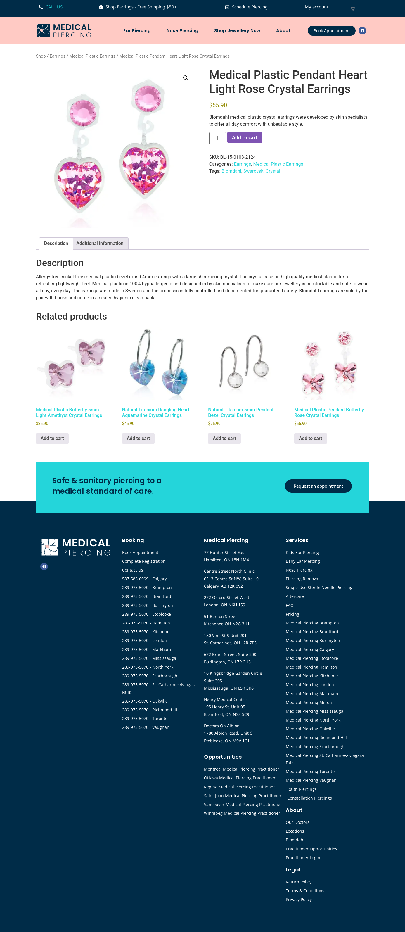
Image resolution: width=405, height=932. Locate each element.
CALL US (54, 7)
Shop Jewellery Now (238, 30)
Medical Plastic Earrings (92, 56)
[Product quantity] (217, 138)
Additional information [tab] (99, 243)
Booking (133, 540)
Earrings (57, 56)
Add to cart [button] (52, 438)
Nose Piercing (184, 30)
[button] (186, 78)
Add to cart (245, 137)
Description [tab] (56, 243)
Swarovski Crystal (261, 171)
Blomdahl (231, 171)
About (284, 30)
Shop (41, 56)
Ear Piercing (138, 30)
